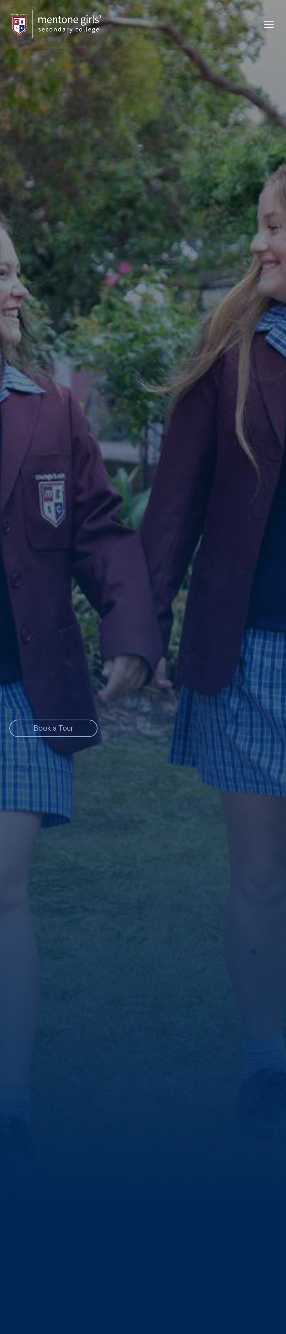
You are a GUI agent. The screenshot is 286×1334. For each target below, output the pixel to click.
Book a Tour (53, 728)
